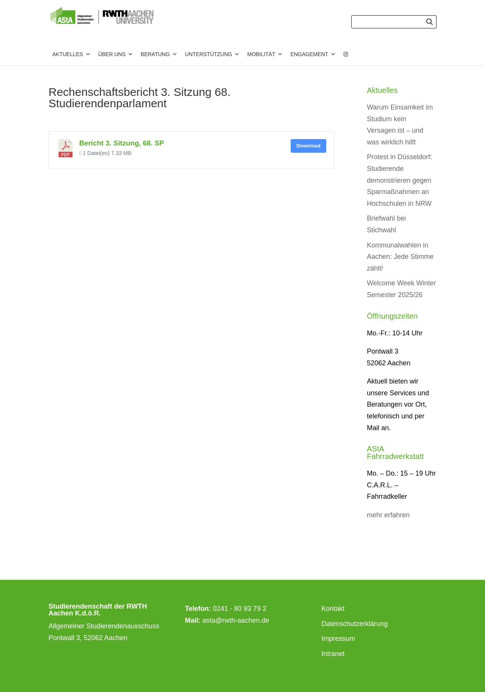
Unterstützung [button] (212, 54)
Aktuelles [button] (71, 54)
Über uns (115, 54)
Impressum (338, 638)
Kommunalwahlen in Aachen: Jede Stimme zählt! (400, 256)
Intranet (332, 654)
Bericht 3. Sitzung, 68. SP (121, 143)
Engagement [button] (313, 54)
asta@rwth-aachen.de (235, 620)
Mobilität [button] (265, 54)
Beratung (159, 54)
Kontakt (332, 608)
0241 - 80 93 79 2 (239, 608)
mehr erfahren (388, 515)
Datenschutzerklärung (354, 624)
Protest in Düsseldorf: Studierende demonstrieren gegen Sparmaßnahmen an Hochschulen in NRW (399, 180)
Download (308, 146)
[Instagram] (346, 54)
